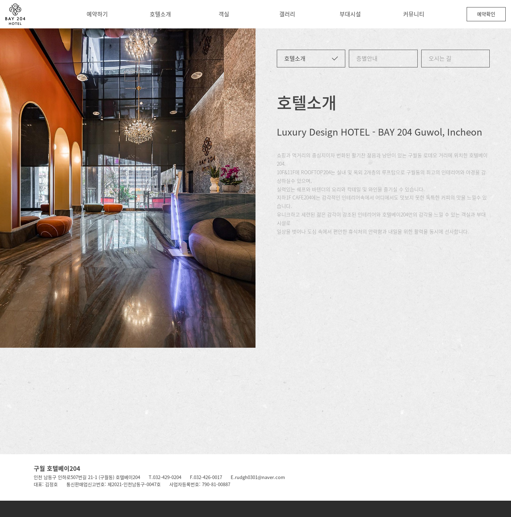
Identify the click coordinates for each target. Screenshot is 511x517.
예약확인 (486, 13)
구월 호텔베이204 (57, 468)
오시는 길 (440, 58)
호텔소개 (160, 14)
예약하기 (97, 14)
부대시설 (350, 14)
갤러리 (287, 14)
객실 (224, 14)
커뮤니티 (413, 14)
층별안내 (367, 58)
